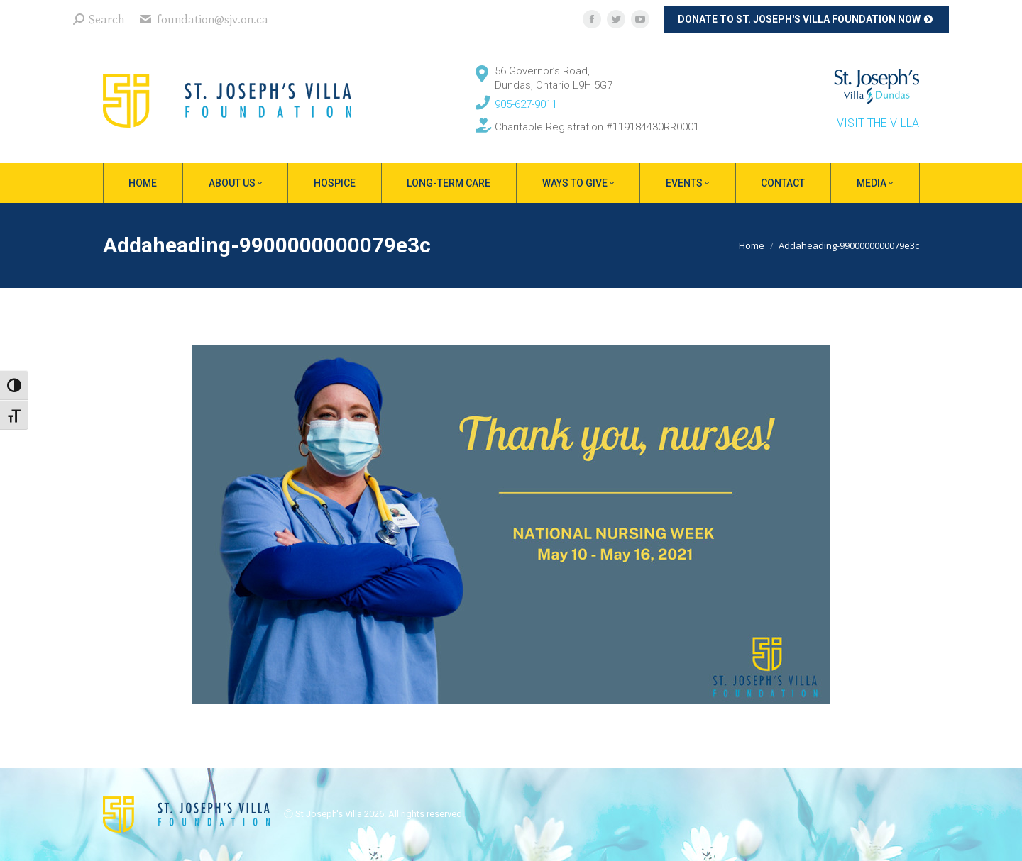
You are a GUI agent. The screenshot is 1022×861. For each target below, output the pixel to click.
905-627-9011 (526, 104)
